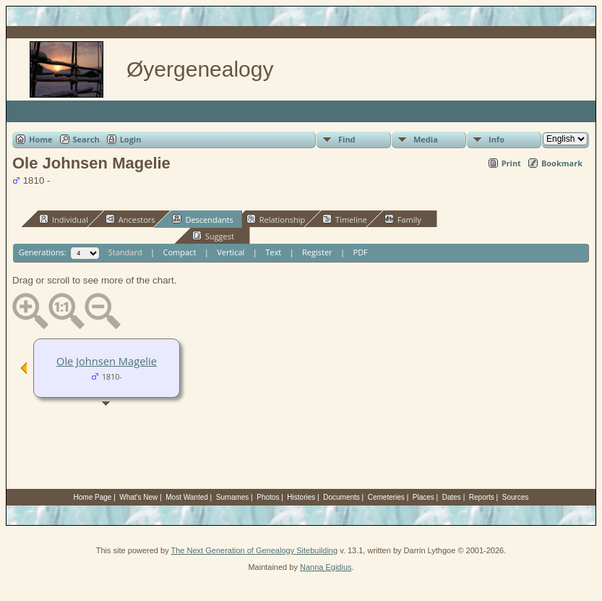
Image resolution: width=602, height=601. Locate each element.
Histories (301, 497)
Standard (125, 252)
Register (317, 252)
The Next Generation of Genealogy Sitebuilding (254, 550)
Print (511, 163)
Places (423, 497)
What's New (138, 497)
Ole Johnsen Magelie (106, 361)
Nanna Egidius (326, 567)
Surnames (232, 497)
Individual (63, 219)
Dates (451, 497)
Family (402, 219)
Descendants (202, 219)
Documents (341, 497)
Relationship (275, 219)
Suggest (213, 236)
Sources (515, 497)
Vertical (230, 252)
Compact (180, 252)
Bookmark (561, 163)
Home (41, 139)
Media (425, 139)
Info (496, 139)
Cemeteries (386, 497)
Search (86, 139)
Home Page (93, 497)
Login (131, 139)
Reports (481, 497)
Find (347, 139)
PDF (360, 252)
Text (273, 252)
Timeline (344, 219)
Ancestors (130, 219)
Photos (268, 497)
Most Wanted (186, 497)
